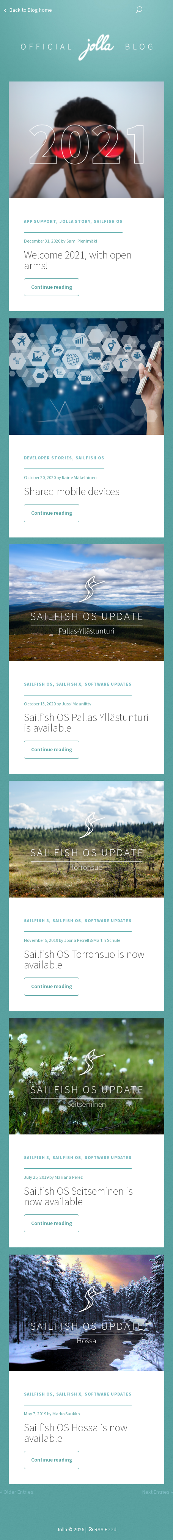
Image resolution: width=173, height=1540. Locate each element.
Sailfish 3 (36, 920)
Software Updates (108, 684)
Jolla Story (75, 221)
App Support (40, 221)
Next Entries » (157, 1491)
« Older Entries (16, 1491)
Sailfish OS (108, 221)
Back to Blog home (28, 9)
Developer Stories (48, 458)
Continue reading (51, 287)
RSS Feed (102, 1529)
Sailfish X (68, 684)
